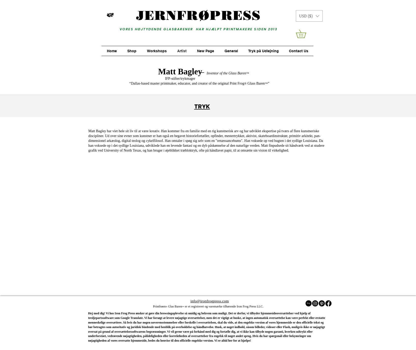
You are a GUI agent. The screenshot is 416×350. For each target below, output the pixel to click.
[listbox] (309, 16)
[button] (309, 16)
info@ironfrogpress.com (209, 301)
